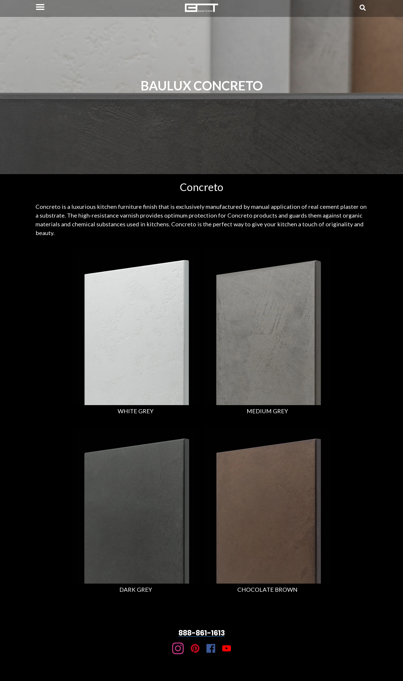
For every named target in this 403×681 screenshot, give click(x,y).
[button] (40, 7)
